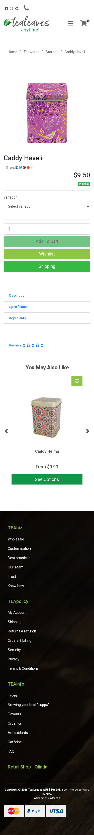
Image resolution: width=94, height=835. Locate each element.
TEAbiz (15, 527)
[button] (47, 254)
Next (87, 431)
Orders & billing (19, 640)
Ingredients (17, 318)
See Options (47, 479)
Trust (12, 576)
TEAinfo (16, 684)
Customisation (19, 549)
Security (14, 650)
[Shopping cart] (83, 23)
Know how (16, 586)
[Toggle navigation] (70, 23)
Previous (6, 431)
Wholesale (16, 539)
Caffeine (15, 742)
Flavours (14, 714)
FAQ (11, 751)
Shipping (47, 266)
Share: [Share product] (18, 167)
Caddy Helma (47, 451)
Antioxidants (18, 733)
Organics (15, 723)
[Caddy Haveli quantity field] (47, 229)
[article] (47, 431)
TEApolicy (18, 601)
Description (17, 295)
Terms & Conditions (23, 668)
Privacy (13, 659)
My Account (17, 613)
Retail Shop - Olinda (27, 766)
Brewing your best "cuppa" (28, 705)
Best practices (19, 558)
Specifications (19, 307)
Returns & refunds (22, 631)
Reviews (26, 345)
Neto (49, 794)
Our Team (16, 567)
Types (13, 695)
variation (11, 197)
